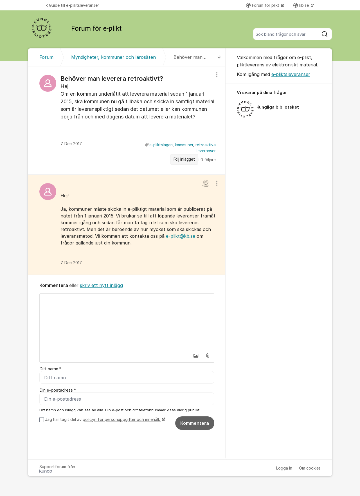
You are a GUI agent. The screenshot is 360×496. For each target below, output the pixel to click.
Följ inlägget (184, 159)
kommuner (184, 145)
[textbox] (127, 322)
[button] (195, 355)
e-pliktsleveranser (290, 74)
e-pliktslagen (161, 145)
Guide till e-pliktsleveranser (72, 5)
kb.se (301, 5)
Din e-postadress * (57, 390)
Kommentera (194, 423)
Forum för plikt (263, 5)
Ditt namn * (50, 368)
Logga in (284, 468)
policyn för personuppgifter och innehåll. (122, 419)
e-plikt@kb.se (180, 236)
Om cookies (310, 468)
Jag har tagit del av (104, 419)
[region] (127, 120)
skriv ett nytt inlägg (101, 285)
